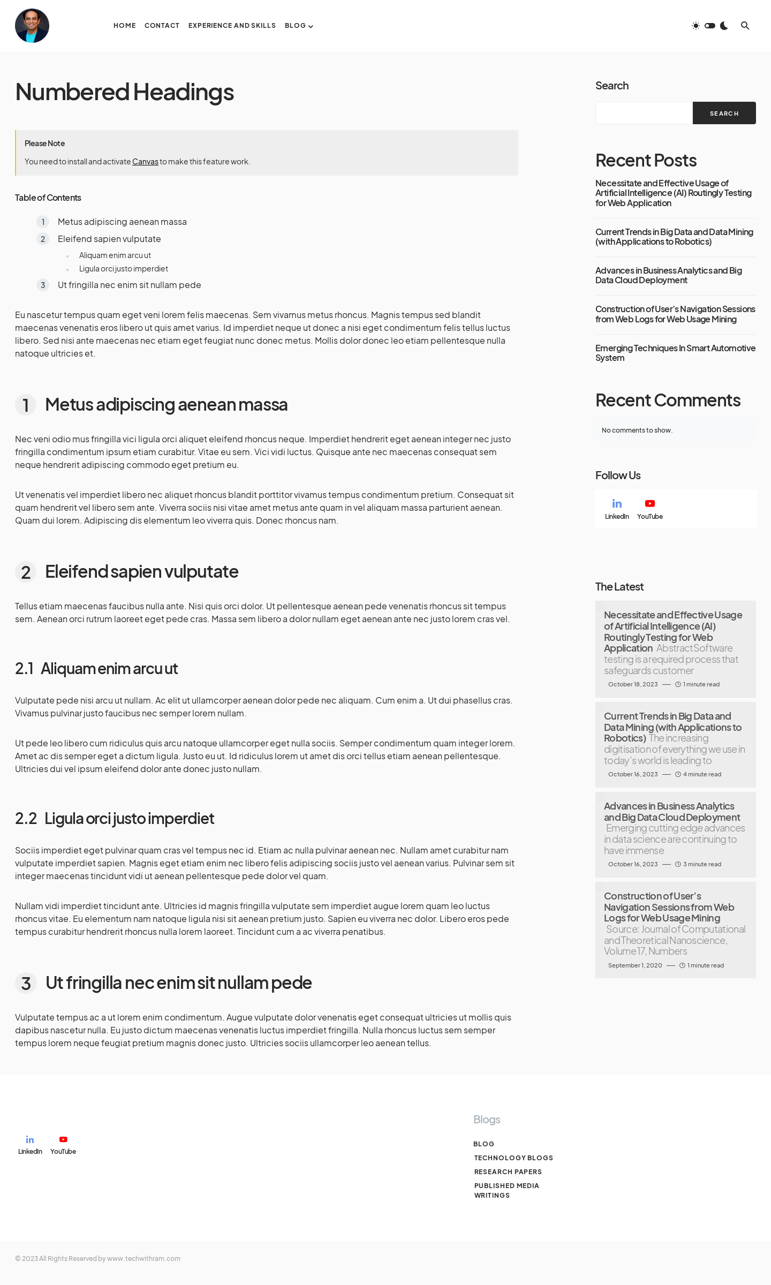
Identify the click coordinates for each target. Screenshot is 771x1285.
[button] (710, 26)
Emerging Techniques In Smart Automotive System (675, 353)
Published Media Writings (506, 1190)
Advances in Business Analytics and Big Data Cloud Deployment (668, 275)
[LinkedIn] (617, 509)
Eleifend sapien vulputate (109, 238)
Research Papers (507, 1172)
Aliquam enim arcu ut (115, 255)
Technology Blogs (513, 1158)
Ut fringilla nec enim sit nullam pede (129, 284)
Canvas (145, 161)
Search (612, 85)
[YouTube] (650, 509)
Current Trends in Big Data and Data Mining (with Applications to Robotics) (674, 237)
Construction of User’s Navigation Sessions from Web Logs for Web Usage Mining (675, 314)
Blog (484, 1144)
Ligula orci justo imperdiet (123, 268)
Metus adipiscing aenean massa (122, 221)
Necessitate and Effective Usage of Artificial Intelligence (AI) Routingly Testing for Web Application (673, 193)
